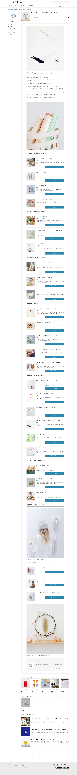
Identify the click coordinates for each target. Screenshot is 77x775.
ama (35, 662)
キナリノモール (10, 9)
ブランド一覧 (17, 764)
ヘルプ (23, 765)
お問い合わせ (10, 34)
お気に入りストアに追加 (38, 17)
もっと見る (57, 665)
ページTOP (39, 758)
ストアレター (15, 9)
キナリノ (9, 765)
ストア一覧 (17, 765)
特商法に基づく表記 (11, 32)
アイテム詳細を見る (54, 166)
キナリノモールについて (25, 764)
